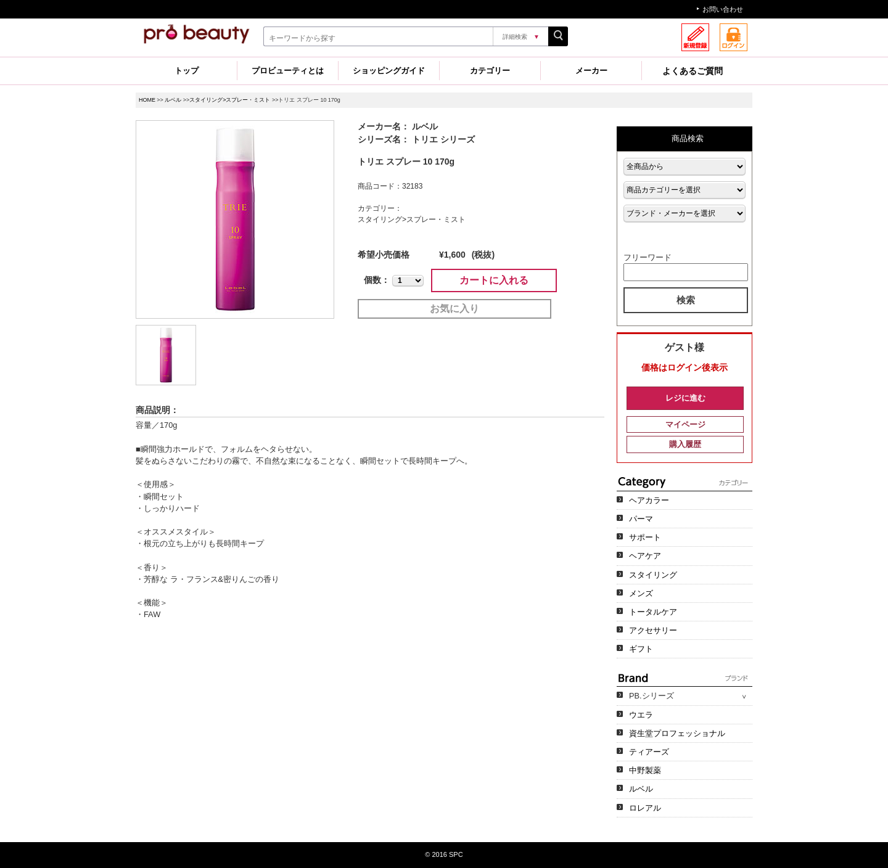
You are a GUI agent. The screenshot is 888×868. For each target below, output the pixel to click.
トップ (187, 70)
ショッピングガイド (389, 70)
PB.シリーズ (651, 695)
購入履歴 (685, 444)
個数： (377, 280)
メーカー (591, 70)
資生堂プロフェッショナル (677, 733)
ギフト (641, 648)
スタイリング (653, 574)
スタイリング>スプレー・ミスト (229, 100)
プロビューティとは (288, 70)
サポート (645, 537)
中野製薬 (645, 770)
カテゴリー (490, 70)
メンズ (641, 593)
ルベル (173, 100)
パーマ (641, 518)
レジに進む (685, 398)
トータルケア (653, 611)
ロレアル (645, 808)
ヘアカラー (649, 500)
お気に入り (454, 308)
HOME (147, 100)
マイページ (685, 424)
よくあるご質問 (692, 71)
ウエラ (641, 714)
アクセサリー (653, 630)
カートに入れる (493, 280)
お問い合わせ (722, 9)
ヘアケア (645, 555)
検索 (685, 300)
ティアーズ (649, 751)
